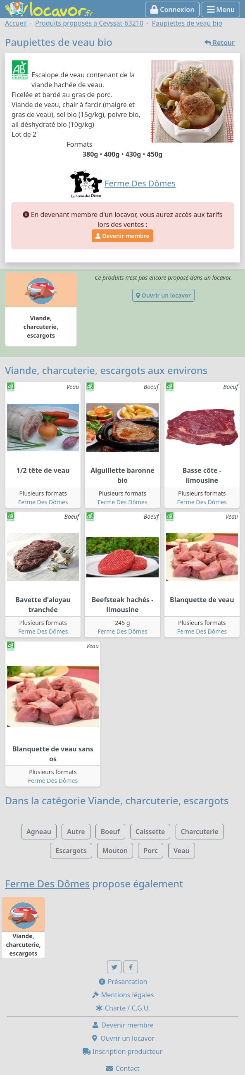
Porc (150, 850)
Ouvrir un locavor (163, 295)
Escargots (70, 850)
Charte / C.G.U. (122, 1008)
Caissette (150, 831)
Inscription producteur (123, 1051)
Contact (122, 1068)
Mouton (115, 850)
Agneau (38, 831)
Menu (221, 9)
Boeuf (110, 831)
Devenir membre (122, 236)
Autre (76, 831)
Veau (182, 850)
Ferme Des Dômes (43, 502)
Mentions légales (122, 994)
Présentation (122, 981)
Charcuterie (200, 831)
